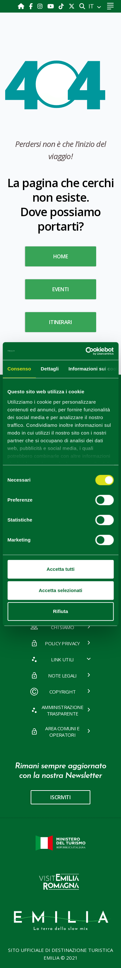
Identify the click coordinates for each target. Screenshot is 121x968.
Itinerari (60, 322)
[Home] (22, 6)
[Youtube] (51, 6)
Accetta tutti (60, 569)
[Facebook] (31, 6)
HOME (60, 256)
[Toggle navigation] (110, 6)
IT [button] (92, 6)
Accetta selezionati (60, 590)
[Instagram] (40, 6)
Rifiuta (60, 611)
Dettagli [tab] (50, 368)
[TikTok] (62, 6)
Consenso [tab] (19, 368)
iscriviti (60, 797)
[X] (72, 6)
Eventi (60, 289)
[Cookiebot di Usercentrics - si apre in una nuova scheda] (86, 351)
